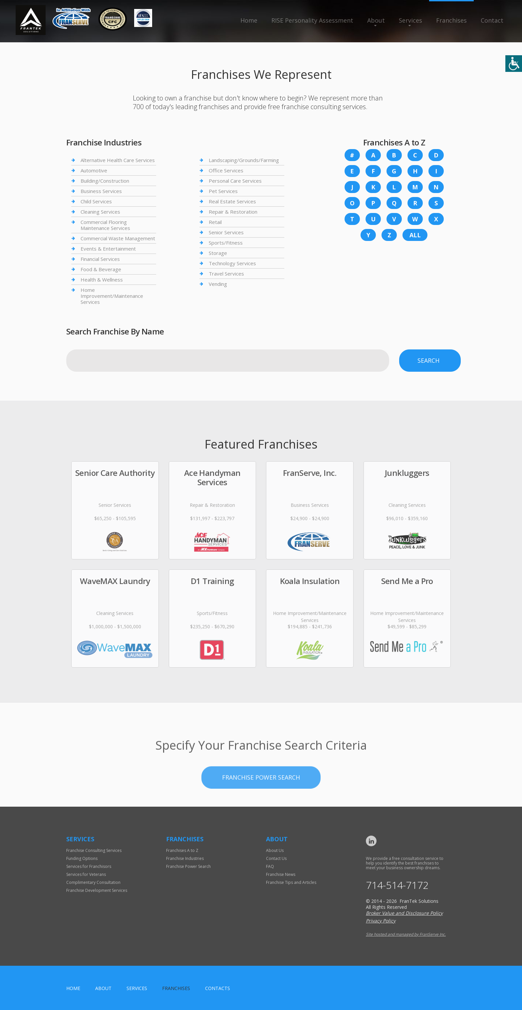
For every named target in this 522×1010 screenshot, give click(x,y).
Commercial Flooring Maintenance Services (105, 225)
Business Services (101, 191)
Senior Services (226, 232)
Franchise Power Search (261, 800)
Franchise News (280, 874)
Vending (218, 284)
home (73, 988)
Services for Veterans (86, 874)
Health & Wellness (102, 279)
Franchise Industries (185, 858)
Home (248, 20)
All (415, 235)
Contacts (217, 988)
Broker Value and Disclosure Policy (404, 913)
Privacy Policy (380, 920)
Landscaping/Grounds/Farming (244, 160)
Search (428, 360)
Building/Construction (105, 180)
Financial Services (100, 259)
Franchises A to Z (182, 850)
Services (410, 20)
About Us (275, 850)
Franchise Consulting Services (94, 850)
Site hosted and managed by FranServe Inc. (406, 934)
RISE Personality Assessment (312, 20)
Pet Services (223, 191)
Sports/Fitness (226, 242)
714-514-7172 (397, 885)
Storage (218, 253)
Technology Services (232, 263)
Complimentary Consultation (93, 882)
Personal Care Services (235, 180)
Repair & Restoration (233, 211)
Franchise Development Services (96, 890)
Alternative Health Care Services (118, 160)
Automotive (94, 170)
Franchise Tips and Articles (291, 882)
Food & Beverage (101, 269)
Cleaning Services (100, 211)
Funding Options (82, 858)
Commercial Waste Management (118, 238)
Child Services (96, 201)
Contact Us (276, 858)
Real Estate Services (232, 201)
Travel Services (226, 273)
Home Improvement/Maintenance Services (112, 296)
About (376, 20)
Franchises (451, 20)
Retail (215, 222)
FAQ (270, 866)
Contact (492, 20)
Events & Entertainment (108, 248)
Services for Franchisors (88, 866)
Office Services (226, 170)
